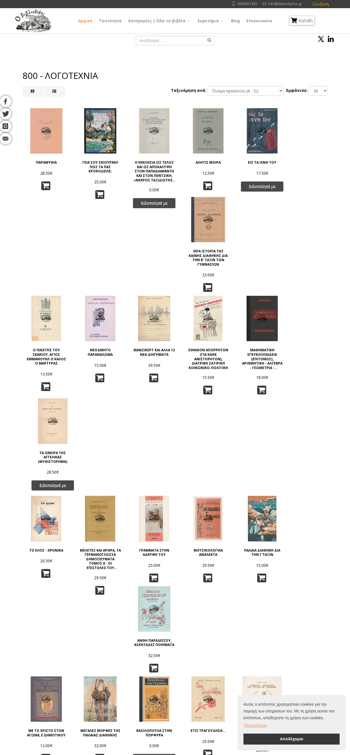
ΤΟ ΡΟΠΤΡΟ (252, 561)
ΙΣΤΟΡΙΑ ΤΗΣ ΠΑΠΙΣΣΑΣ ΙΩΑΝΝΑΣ (97, 563)
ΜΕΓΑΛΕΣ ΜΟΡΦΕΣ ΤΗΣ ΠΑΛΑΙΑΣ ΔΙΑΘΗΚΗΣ (97, 469)
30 (130, 611)
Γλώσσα (209, 662)
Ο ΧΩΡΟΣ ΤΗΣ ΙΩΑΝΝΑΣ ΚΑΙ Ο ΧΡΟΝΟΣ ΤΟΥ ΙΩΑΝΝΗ (304, 565)
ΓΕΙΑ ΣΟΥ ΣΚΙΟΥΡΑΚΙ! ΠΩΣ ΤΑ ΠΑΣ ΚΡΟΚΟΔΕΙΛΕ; (97, 165)
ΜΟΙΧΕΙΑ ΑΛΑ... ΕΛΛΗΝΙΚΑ (201, 563)
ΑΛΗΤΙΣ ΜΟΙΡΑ (200, 160)
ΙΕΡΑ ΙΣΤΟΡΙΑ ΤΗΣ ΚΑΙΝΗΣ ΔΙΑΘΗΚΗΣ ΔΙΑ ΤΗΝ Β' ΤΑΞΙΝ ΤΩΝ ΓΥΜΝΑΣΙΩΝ (304, 167)
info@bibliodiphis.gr (285, 3)
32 (156, 611)
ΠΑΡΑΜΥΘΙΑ (45, 160)
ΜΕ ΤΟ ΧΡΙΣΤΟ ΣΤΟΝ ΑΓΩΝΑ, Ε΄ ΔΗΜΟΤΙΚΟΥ (45, 466)
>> (255, 611)
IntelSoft (239, 751)
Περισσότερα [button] (255, 725)
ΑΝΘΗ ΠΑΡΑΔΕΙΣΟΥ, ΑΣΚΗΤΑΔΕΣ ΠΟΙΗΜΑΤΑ (305, 368)
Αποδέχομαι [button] (291, 739)
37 (219, 611)
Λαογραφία (166, 698)
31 (143, 611)
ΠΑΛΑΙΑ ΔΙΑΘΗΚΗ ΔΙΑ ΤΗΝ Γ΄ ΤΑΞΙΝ (253, 366)
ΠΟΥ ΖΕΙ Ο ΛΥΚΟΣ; (45, 561)
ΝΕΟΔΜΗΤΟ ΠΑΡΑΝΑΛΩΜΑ (97, 265)
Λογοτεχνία (212, 691)
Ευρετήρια (208, 20)
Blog (235, 20)
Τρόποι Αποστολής (91, 691)
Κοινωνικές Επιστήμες (176, 691)
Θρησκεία (164, 684)
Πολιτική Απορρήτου (93, 669)
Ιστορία (209, 698)
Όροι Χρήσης (87, 662)
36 (206, 611)
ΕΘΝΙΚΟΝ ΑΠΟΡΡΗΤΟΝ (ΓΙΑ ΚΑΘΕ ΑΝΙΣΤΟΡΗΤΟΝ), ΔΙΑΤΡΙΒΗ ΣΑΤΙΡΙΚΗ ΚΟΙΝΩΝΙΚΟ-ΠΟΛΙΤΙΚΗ (201, 272)
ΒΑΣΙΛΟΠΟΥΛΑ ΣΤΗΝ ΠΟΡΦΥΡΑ (149, 466)
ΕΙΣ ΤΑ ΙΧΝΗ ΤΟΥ (253, 160)
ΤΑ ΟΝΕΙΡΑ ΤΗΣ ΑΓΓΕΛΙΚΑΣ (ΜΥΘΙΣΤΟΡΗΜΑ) (304, 268)
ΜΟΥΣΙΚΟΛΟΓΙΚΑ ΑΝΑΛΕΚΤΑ (201, 366)
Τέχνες (208, 684)
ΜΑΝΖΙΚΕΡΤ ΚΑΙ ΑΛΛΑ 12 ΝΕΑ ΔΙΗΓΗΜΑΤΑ (149, 265)
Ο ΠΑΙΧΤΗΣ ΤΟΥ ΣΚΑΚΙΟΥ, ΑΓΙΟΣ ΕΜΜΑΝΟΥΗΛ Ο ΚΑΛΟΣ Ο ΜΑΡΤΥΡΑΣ (45, 270)
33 (168, 611)
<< (95, 611)
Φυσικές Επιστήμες (219, 669)
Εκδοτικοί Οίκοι (33, 684)
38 (232, 611)
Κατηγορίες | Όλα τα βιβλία (157, 20)
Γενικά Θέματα (169, 669)
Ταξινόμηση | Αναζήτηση (97, 705)
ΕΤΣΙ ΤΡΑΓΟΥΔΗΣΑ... (200, 464)
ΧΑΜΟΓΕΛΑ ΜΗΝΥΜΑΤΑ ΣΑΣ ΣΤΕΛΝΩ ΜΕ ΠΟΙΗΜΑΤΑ (253, 471)
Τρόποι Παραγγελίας (93, 684)
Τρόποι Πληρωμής (90, 698)
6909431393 (247, 3)
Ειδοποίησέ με (149, 201)
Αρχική (85, 20)
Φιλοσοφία (166, 677)
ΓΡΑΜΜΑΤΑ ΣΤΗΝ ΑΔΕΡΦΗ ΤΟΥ (149, 366)
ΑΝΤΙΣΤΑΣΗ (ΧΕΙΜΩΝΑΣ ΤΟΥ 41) (305, 466)
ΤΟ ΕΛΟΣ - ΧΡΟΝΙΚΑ (45, 364)
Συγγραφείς (30, 677)
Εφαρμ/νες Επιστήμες (221, 677)
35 (194, 611)
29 (118, 611)
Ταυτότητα (110, 20)
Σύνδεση (320, 4)
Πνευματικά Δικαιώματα (95, 677)
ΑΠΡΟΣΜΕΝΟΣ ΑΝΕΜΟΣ (149, 563)
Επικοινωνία (259, 20)
